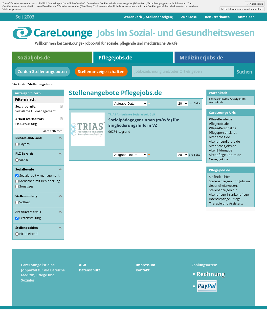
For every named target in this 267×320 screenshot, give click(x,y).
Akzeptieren (256, 3)
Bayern (24, 144)
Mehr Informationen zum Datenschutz (242, 8)
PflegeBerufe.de (220, 119)
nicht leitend (28, 233)
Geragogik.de (218, 159)
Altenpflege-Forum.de (225, 154)
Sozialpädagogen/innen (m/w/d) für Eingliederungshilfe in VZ (143, 122)
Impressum (145, 265)
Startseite (19, 84)
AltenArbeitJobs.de (222, 146)
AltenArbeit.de (219, 137)
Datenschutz (89, 270)
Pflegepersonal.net (223, 132)
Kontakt (143, 270)
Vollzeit (24, 202)
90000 (23, 159)
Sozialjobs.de (33, 57)
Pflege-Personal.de (222, 128)
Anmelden (246, 17)
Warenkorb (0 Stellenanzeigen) (148, 17)
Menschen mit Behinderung (39, 181)
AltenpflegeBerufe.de (224, 141)
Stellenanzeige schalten (101, 71)
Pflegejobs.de (115, 57)
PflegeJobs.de (219, 123)
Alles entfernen (53, 131)
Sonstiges (26, 186)
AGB (82, 265)
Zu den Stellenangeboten (42, 71)
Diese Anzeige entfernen (61, 106)
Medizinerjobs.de (201, 57)
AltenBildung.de (220, 150)
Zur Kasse (189, 17)
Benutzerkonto (217, 17)
